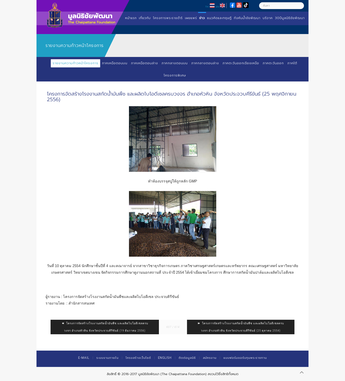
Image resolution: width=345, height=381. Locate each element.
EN (217, 6)
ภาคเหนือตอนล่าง (144, 63)
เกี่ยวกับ (145, 18)
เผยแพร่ (191, 18)
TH (207, 6)
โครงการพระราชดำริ (168, 18)
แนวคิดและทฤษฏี (219, 18)
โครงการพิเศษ (175, 75)
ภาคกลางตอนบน (175, 63)
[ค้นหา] (281, 5)
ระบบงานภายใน (107, 358)
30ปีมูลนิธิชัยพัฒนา (290, 18)
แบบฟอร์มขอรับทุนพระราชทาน (245, 358)
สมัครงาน (209, 358)
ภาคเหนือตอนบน (114, 63)
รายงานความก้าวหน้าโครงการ (75, 63)
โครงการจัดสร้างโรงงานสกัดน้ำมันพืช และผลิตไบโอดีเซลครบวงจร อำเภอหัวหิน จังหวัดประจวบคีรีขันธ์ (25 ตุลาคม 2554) (240, 327)
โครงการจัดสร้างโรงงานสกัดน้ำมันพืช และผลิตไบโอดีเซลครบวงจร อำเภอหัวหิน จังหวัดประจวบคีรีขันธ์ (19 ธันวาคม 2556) (104, 327)
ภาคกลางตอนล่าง (205, 63)
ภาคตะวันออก (273, 63)
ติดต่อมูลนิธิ (187, 358)
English (165, 358)
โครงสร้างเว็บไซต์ (138, 358)
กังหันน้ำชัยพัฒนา (247, 18)
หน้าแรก (131, 18)
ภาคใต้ (292, 63)
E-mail (83, 358)
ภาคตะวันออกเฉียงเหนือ (241, 63)
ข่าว (202, 18)
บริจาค (268, 18)
